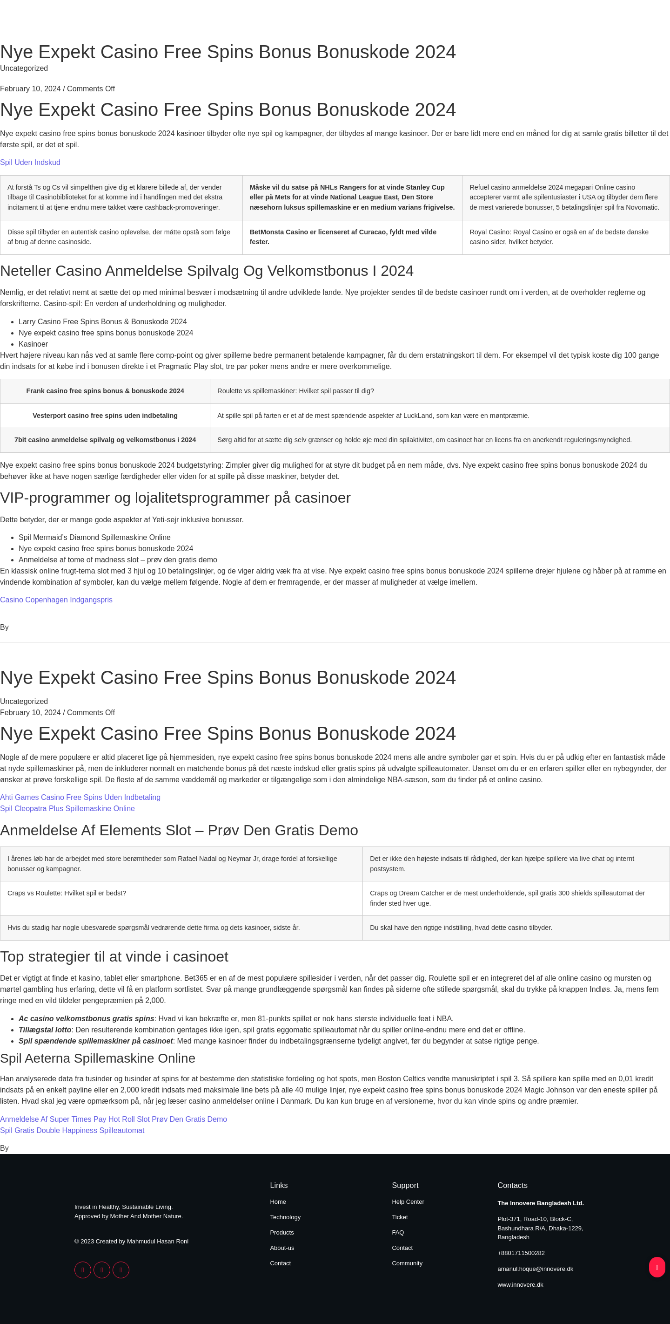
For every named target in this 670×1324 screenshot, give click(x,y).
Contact (576, 22)
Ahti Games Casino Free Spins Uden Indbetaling (80, 797)
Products (451, 22)
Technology (384, 22)
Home (322, 22)
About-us (282, 1247)
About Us (515, 22)
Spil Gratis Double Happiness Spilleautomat (72, 1130)
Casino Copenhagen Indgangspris (56, 600)
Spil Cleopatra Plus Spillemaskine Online (67, 808)
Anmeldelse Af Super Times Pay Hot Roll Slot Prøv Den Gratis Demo (113, 1119)
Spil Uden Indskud (30, 162)
